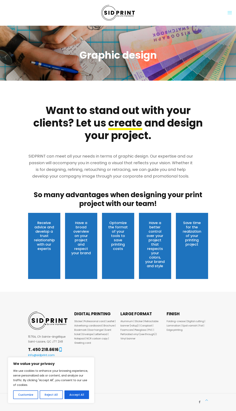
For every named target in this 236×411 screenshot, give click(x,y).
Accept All (76, 395)
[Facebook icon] (199, 402)
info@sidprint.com (41, 355)
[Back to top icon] (206, 400)
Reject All (51, 395)
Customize (25, 395)
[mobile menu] (229, 12)
